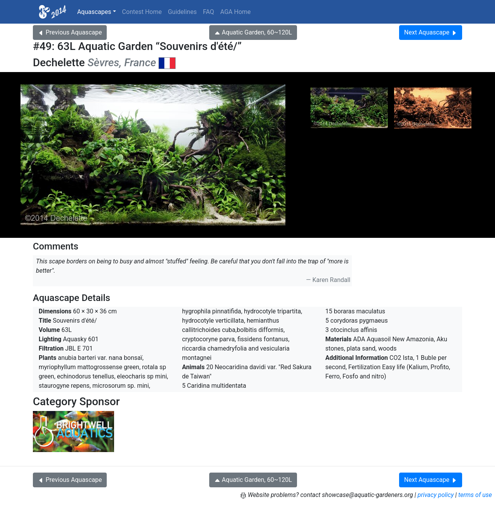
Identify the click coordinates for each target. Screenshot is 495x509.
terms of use (475, 495)
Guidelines (182, 11)
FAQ (208, 11)
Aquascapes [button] (94, 11)
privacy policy (436, 495)
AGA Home (235, 11)
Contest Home (142, 11)
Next (430, 32)
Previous (70, 32)
